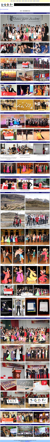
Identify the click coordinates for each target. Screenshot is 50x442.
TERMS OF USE (27, 441)
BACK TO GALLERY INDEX (4, 9)
